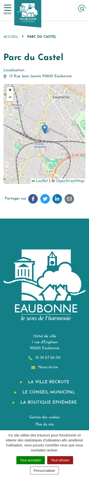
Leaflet (40, 181)
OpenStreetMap (70, 181)
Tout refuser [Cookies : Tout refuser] (60, 460)
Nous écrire (44, 367)
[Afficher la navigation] (8, 10)
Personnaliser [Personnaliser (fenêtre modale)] (45, 470)
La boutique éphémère (48, 402)
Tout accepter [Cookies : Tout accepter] (30, 460)
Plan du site (44, 424)
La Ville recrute (48, 382)
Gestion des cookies (44, 417)
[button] (45, 129)
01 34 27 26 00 (44, 358)
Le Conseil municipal (48, 392)
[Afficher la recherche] (81, 8)
